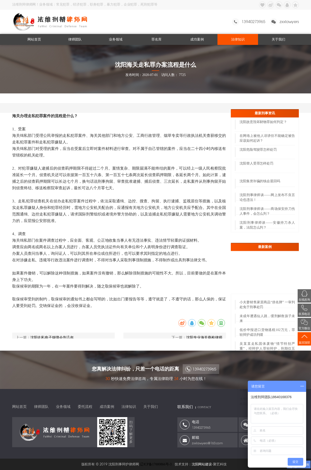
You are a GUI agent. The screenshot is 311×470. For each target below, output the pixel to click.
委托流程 (85, 407)
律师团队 (75, 39)
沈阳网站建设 (202, 464)
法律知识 (238, 39)
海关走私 (69, 98)
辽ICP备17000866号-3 (156, 464)
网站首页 (34, 39)
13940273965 (200, 371)
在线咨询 (304, 295)
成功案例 (197, 39)
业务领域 (115, 39)
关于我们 (278, 39)
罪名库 (156, 39)
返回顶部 (304, 338)
